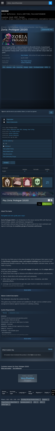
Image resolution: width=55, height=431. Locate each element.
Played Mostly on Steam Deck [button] (9, 403)
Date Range (30, 393)
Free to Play (19, 68)
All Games (4, 28)
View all (50, 350)
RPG (4, 68)
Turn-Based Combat (38, 68)
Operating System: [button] (25, 403)
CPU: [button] (35, 403)
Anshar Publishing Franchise (27, 28)
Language (22, 393)
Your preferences (17, 369)
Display (47, 393)
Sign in (3, 112)
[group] (27, 403)
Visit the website (8, 142)
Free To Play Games (13, 28)
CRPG (46, 68)
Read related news (8, 152)
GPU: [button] (41, 403)
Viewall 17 (47, 183)
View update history (8, 150)
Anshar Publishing (26, 63)
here (32, 356)
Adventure (9, 68)
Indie (14, 68)
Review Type (4, 393)
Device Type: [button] (5, 405)
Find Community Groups (9, 157)
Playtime (38, 393)
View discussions (7, 155)
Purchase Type (12, 393)
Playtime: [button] (44, 400)
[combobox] (27, 3)
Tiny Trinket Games (26, 62)
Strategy (26, 68)
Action (30, 68)
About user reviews (6, 369)
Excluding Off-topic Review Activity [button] (30, 400)
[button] (7, 400)
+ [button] (49, 68)
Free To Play (31, 130)
